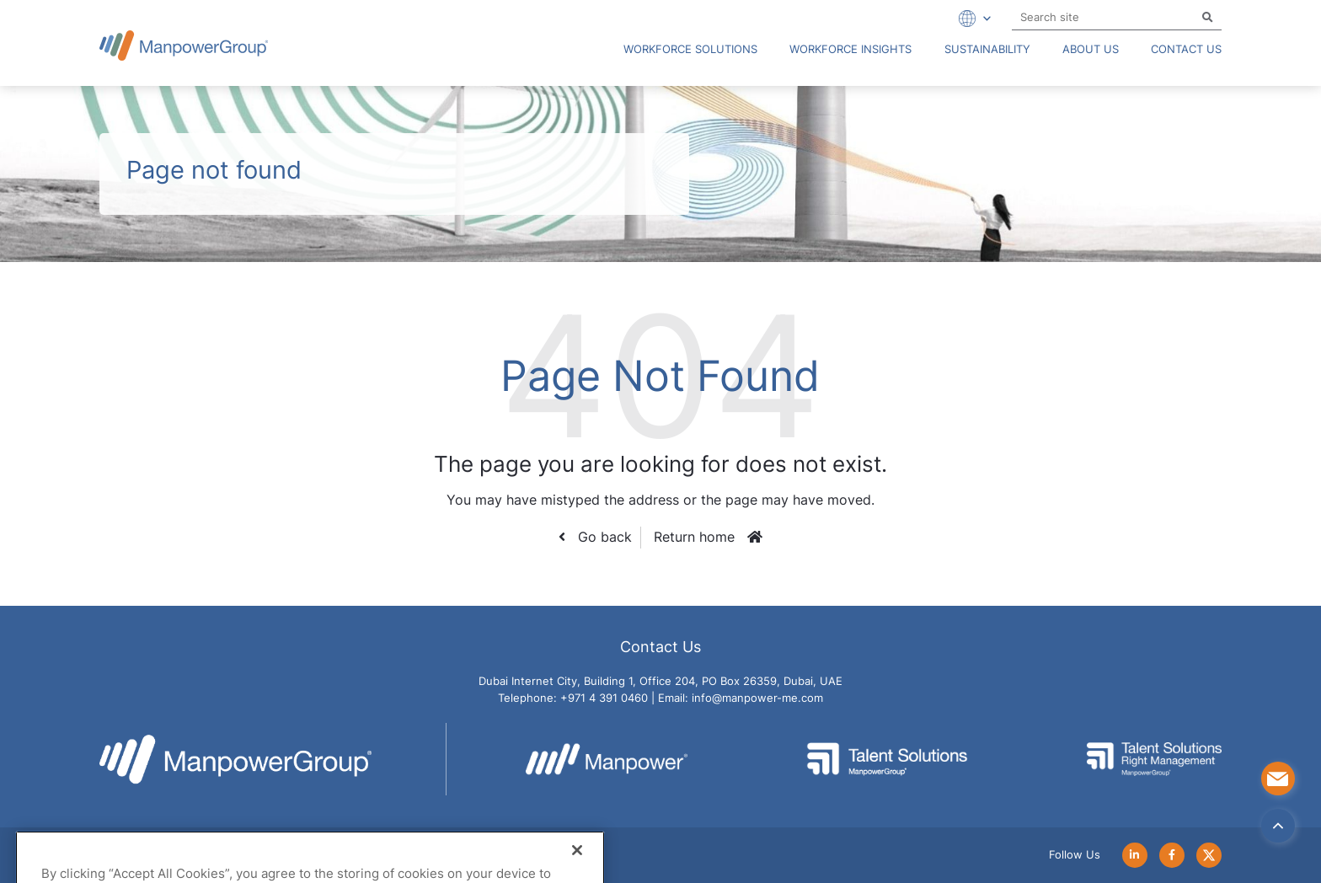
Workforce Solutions (690, 49)
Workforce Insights (850, 49)
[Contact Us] (1278, 778)
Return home (694, 536)
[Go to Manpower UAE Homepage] (183, 45)
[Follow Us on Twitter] (1209, 854)
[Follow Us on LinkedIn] (1134, 854)
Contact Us (1186, 49)
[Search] (1207, 18)
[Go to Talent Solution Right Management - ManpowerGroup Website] (1154, 759)
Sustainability (987, 49)
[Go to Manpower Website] (610, 759)
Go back (603, 536)
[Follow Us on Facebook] (1172, 854)
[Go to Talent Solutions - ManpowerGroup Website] (890, 759)
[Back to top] (1278, 826)
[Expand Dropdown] (972, 19)
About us (1090, 49)
